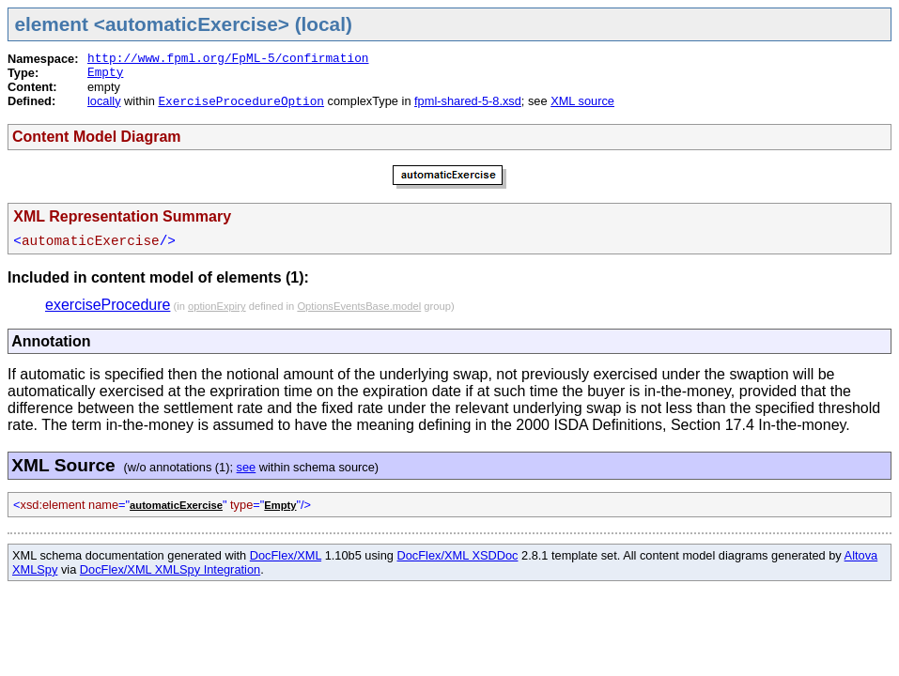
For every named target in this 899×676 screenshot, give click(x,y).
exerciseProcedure (107, 305)
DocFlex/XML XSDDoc (458, 555)
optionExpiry (217, 306)
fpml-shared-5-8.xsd (467, 101)
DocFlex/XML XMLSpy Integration (170, 569)
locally (104, 101)
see (246, 467)
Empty (105, 73)
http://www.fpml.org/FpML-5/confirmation (228, 59)
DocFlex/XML (285, 555)
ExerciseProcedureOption (241, 102)
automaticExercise (176, 505)
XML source (582, 101)
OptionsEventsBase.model (359, 306)
